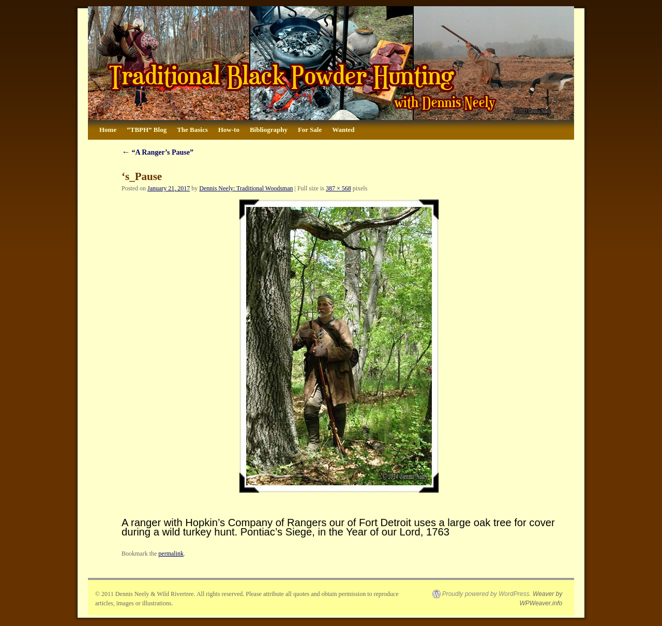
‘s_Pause (142, 176)
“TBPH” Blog (147, 129)
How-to (228, 129)
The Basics (192, 129)
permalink (171, 553)
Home (107, 129)
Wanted (343, 129)
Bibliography (269, 129)
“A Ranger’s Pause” (157, 152)
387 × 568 (338, 188)
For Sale (310, 129)
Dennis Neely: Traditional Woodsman (246, 188)
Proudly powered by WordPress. (486, 594)
